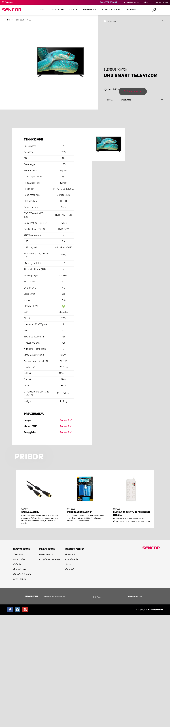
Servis (68, 564)
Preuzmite (65, 420)
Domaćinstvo (19, 569)
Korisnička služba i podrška (136, 2)
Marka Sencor (46, 554)
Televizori (18, 554)
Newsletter (32, 596)
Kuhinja (17, 564)
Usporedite (112, 22)
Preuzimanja (126, 100)
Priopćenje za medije (49, 559)
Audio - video (19, 559)
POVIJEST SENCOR (108, 2)
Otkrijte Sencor (161, 2)
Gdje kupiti (9, 2)
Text (99, 597)
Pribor (109, 100)
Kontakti (69, 569)
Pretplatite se (134, 596)
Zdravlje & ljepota (22, 574)
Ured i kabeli (19, 578)
